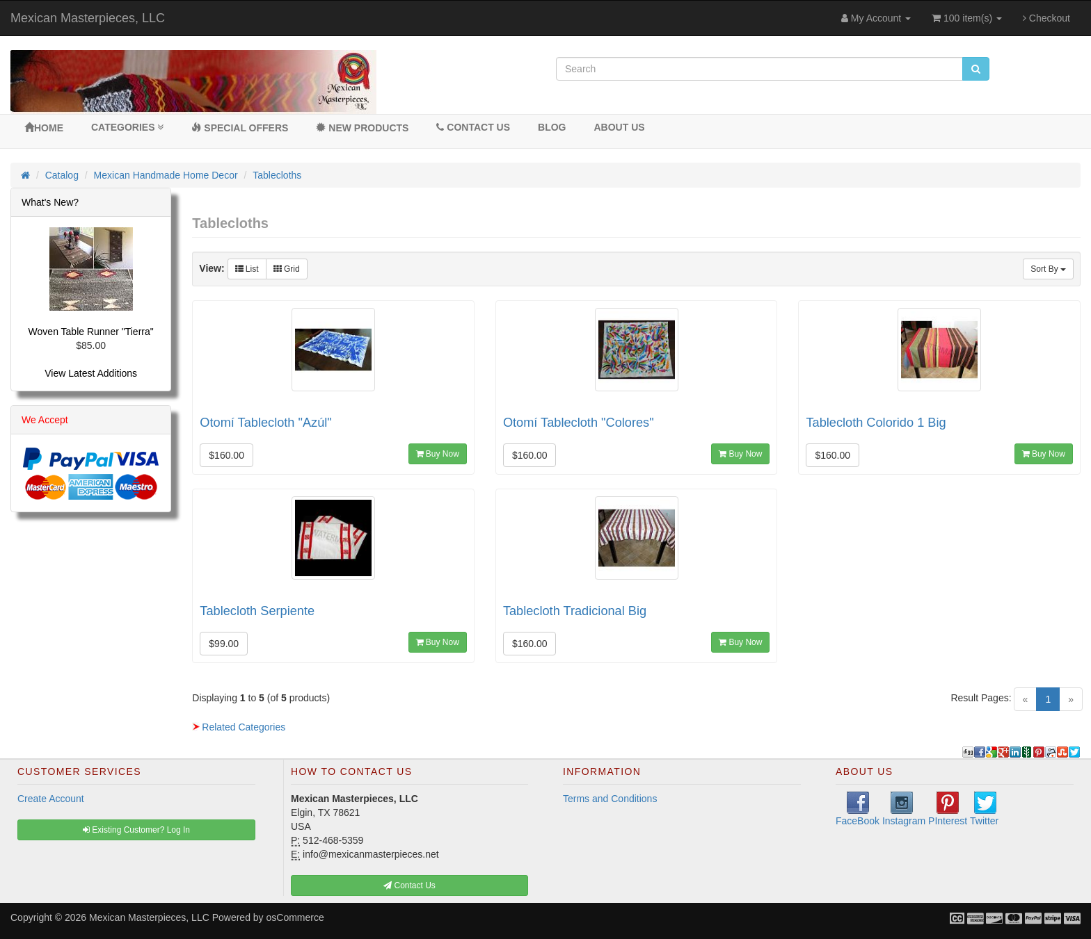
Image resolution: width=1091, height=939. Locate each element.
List (247, 269)
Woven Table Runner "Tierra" (91, 331)
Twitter (984, 809)
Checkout (1046, 18)
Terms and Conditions (610, 798)
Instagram (903, 809)
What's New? (50, 202)
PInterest (947, 809)
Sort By (1048, 269)
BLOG (552, 127)
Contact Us (473, 127)
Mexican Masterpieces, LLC (87, 18)
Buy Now (437, 454)
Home (43, 127)
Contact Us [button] (409, 885)
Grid (286, 269)
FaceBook (857, 809)
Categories (127, 127)
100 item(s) (967, 18)
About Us (619, 127)
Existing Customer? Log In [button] (136, 830)
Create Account (50, 798)
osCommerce (295, 917)
